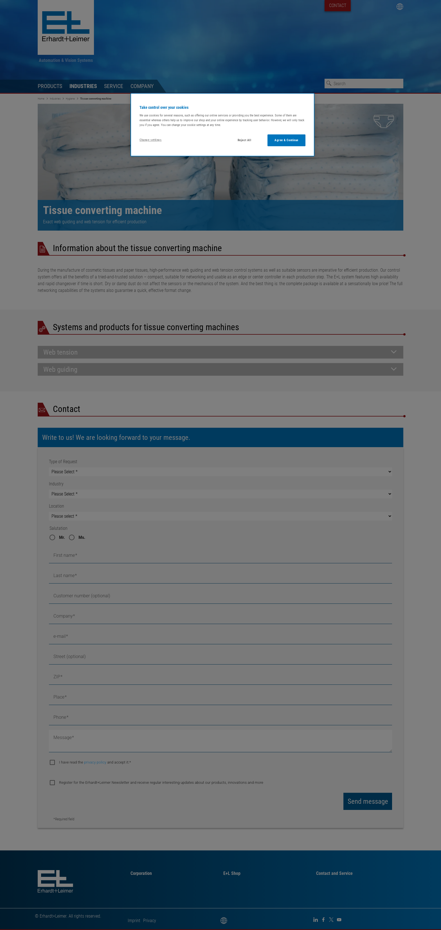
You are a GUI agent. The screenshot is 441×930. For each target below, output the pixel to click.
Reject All (244, 140)
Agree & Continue (286, 140)
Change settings (151, 140)
